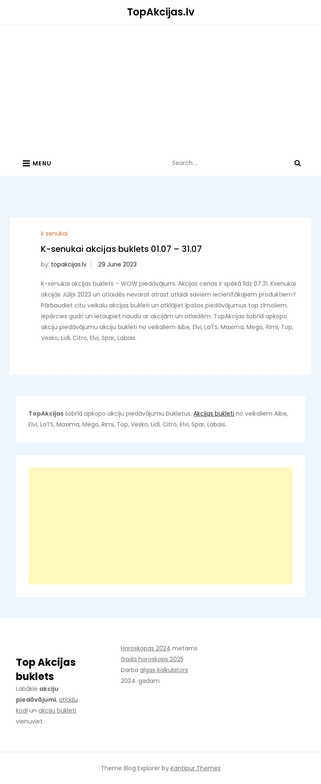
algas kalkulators (164, 670)
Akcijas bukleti (214, 413)
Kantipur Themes (196, 768)
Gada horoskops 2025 (152, 659)
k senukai (54, 233)
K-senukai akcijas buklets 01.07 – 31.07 (121, 249)
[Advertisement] (160, 87)
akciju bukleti (57, 710)
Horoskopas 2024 (146, 648)
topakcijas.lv (69, 264)
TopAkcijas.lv (160, 12)
